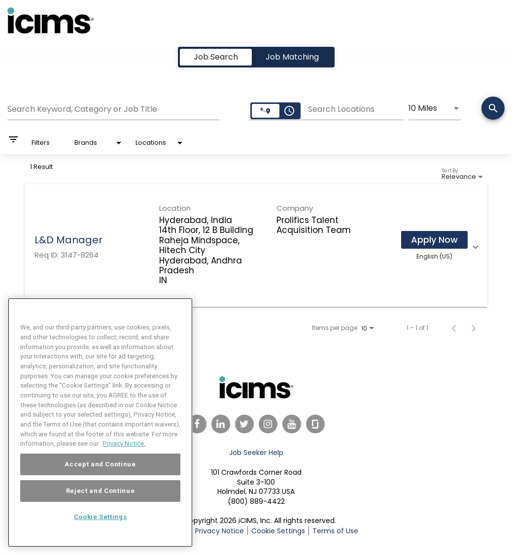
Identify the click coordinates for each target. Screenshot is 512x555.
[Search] (493, 109)
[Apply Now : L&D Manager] (434, 240)
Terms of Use (335, 531)
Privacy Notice (219, 531)
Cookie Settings (278, 531)
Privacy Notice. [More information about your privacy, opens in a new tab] (123, 445)
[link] (256, 245)
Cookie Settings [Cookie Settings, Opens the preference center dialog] (100, 518)
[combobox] (113, 108)
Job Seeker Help (256, 452)
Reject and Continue (100, 492)
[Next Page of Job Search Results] (473, 328)
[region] (100, 424)
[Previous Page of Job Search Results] (454, 328)
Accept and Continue (100, 465)
